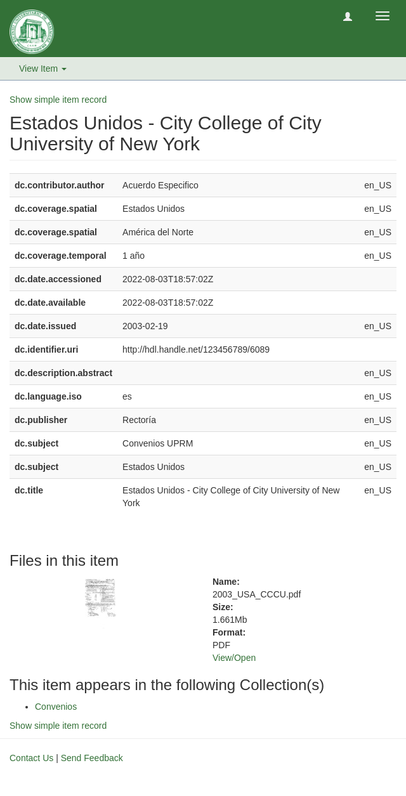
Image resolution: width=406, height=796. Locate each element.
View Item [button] (43, 68)
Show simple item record (58, 100)
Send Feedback (92, 758)
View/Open (234, 658)
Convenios (56, 706)
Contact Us (31, 758)
